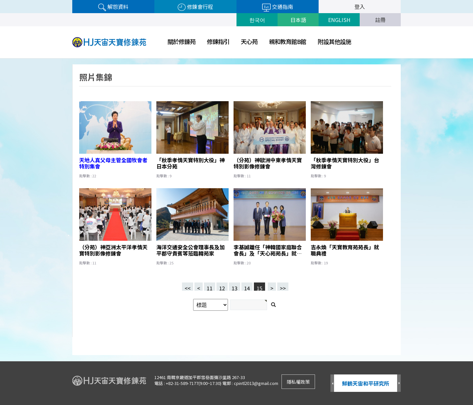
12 (220, 286)
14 (245, 286)
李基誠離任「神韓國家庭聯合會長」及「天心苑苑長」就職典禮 (268, 253)
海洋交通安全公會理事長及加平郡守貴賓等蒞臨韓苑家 (190, 250)
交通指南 (277, 7)
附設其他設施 (334, 41)
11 (208, 286)
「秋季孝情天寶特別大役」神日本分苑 (190, 163)
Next (399, 383)
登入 (359, 7)
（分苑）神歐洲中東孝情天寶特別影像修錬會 (268, 163)
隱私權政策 (298, 381)
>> (283, 287)
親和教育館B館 (287, 41)
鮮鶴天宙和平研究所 (365, 383)
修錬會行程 (195, 7)
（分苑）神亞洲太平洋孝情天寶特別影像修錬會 (113, 250)
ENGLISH (339, 20)
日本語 (298, 20)
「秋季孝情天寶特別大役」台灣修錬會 (345, 163)
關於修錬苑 (181, 41)
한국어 (257, 20)
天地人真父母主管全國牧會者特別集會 (113, 163)
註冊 (380, 20)
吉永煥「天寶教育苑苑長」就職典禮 (345, 250)
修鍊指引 (218, 41)
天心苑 (249, 41)
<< (188, 287)
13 (233, 286)
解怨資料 (113, 7)
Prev (332, 383)
